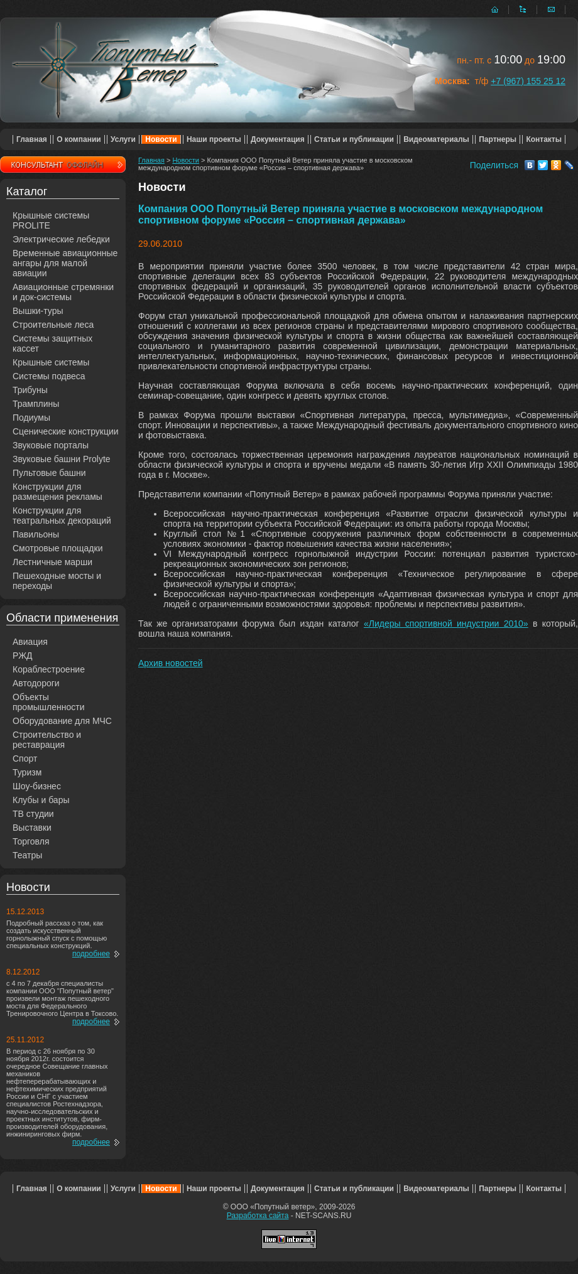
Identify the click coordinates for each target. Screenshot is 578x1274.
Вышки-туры (38, 311)
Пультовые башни (49, 473)
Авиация (30, 642)
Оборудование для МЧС (62, 721)
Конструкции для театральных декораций (62, 515)
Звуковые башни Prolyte (62, 459)
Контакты (544, 139)
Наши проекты (214, 139)
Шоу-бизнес (37, 786)
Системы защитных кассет (52, 343)
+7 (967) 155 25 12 (528, 81)
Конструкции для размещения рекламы (57, 492)
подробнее (91, 953)
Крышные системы (51, 362)
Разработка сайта (258, 1215)
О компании (79, 139)
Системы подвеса (49, 376)
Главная (31, 139)
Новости (161, 139)
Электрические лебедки (61, 239)
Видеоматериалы (436, 139)
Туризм (27, 772)
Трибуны (30, 390)
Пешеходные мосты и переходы (57, 581)
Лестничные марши (52, 562)
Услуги (123, 139)
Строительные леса (53, 325)
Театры (27, 855)
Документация (278, 139)
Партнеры (497, 139)
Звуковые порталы (51, 445)
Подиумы (31, 418)
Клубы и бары (41, 800)
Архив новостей (170, 663)
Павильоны (36, 534)
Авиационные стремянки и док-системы (63, 292)
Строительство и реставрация (47, 740)
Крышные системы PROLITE (51, 220)
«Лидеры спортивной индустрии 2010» (446, 623)
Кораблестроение (49, 669)
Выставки (32, 828)
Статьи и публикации (354, 139)
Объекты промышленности (49, 702)
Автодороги (36, 683)
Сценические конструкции (66, 431)
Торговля (31, 841)
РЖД (23, 655)
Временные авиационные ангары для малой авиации (65, 263)
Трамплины (36, 404)
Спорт (25, 758)
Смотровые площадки (58, 548)
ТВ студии (33, 814)
